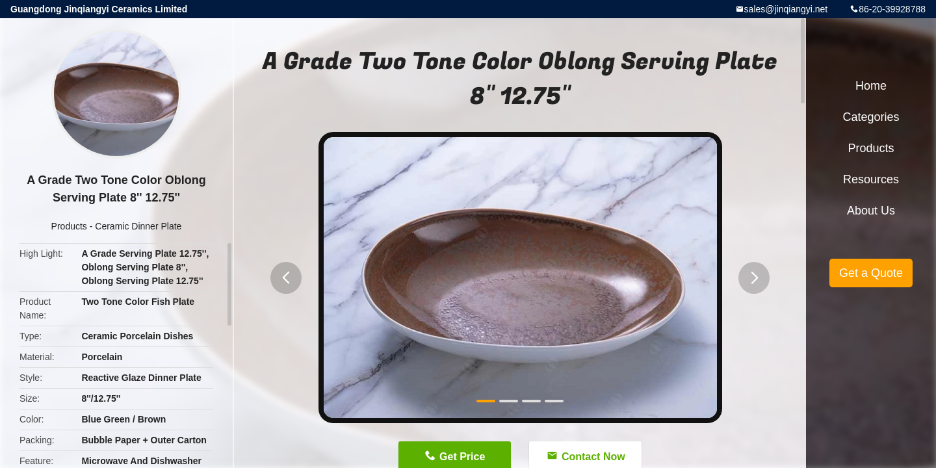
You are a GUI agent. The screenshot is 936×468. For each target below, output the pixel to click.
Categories (870, 117)
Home (871, 85)
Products (69, 226)
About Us (871, 210)
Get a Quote (871, 273)
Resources (871, 179)
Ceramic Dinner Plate (138, 226)
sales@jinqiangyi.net (786, 9)
